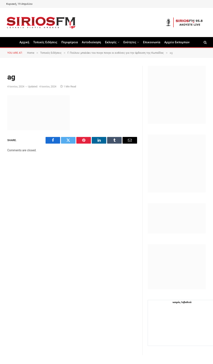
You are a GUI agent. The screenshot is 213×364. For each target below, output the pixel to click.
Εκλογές (111, 42)
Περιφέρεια (69, 42)
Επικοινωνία (151, 42)
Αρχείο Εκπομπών (177, 42)
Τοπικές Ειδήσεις (45, 42)
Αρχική (24, 42)
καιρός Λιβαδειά (182, 302)
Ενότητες (129, 42)
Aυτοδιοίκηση (91, 42)
